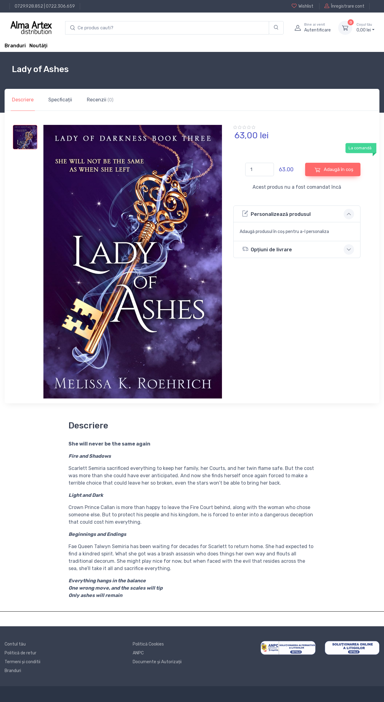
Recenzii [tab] (100, 100)
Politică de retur (20, 653)
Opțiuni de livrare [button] (267, 249)
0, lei (365, 27)
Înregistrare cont (344, 6)
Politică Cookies (148, 644)
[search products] (167, 28)
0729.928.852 (29, 6)
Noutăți (38, 46)
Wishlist (302, 6)
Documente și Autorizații (157, 661)
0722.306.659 (60, 6)
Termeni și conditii (22, 661)
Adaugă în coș (334, 170)
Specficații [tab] (60, 100)
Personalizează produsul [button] (276, 213)
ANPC (138, 653)
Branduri (15, 46)
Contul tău (15, 644)
